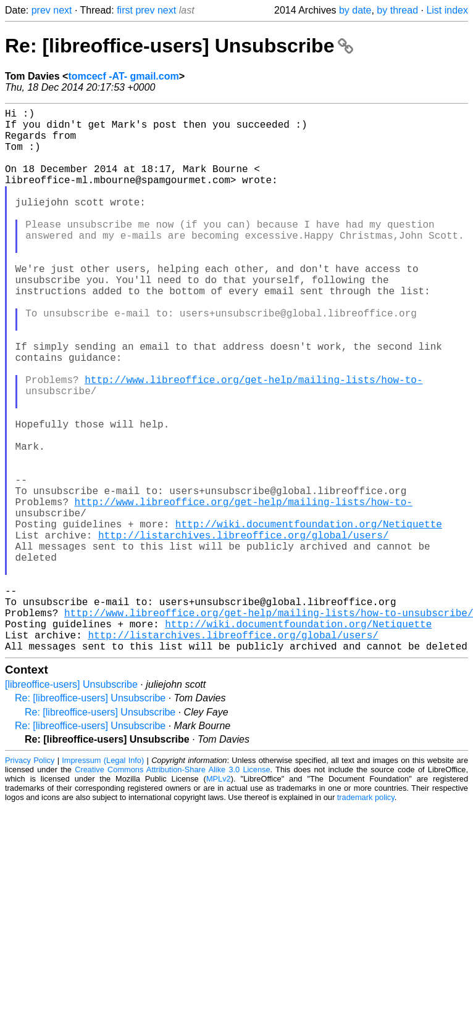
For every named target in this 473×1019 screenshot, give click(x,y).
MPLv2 (218, 899)
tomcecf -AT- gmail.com (123, 76)
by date (355, 10)
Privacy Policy (29, 881)
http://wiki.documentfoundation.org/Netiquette (308, 617)
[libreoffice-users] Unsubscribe (71, 805)
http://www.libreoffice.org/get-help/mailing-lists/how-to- (253, 441)
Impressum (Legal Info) (103, 881)
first (125, 10)
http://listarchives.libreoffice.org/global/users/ (243, 631)
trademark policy (366, 918)
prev (41, 10)
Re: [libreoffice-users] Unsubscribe (179, 46)
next (62, 10)
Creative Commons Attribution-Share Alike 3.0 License (172, 890)
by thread (397, 10)
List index (447, 10)
